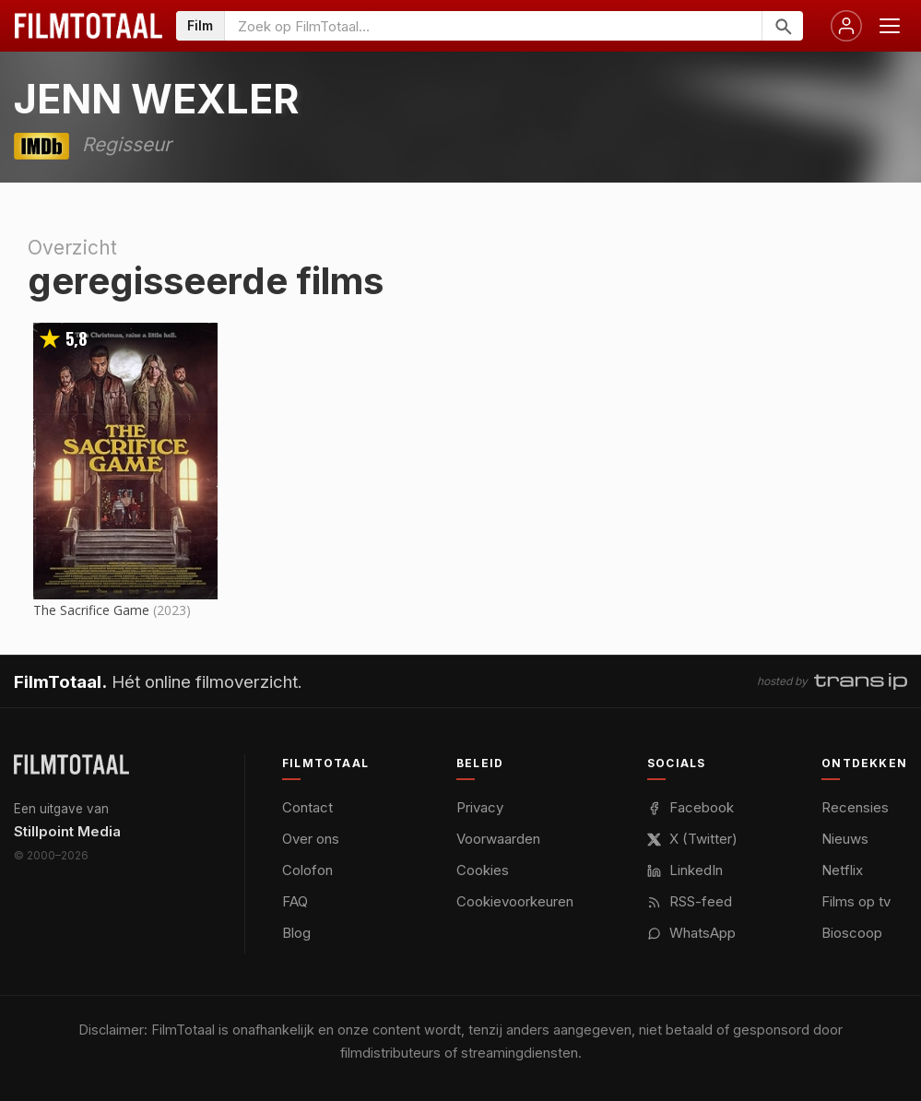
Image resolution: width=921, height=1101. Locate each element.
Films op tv (856, 901)
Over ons (310, 838)
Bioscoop (851, 932)
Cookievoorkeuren (514, 901)
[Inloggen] (846, 25)
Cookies (482, 870)
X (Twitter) (692, 838)
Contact (307, 807)
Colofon (307, 870)
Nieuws (844, 838)
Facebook (690, 807)
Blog (296, 932)
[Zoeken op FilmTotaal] (493, 26)
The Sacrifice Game (91, 610)
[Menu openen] (889, 25)
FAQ (295, 901)
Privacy (479, 807)
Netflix (842, 870)
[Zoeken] (782, 26)
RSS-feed (689, 901)
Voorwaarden (498, 838)
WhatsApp (691, 932)
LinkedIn (685, 870)
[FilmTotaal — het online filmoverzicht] (71, 764)
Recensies (855, 807)
